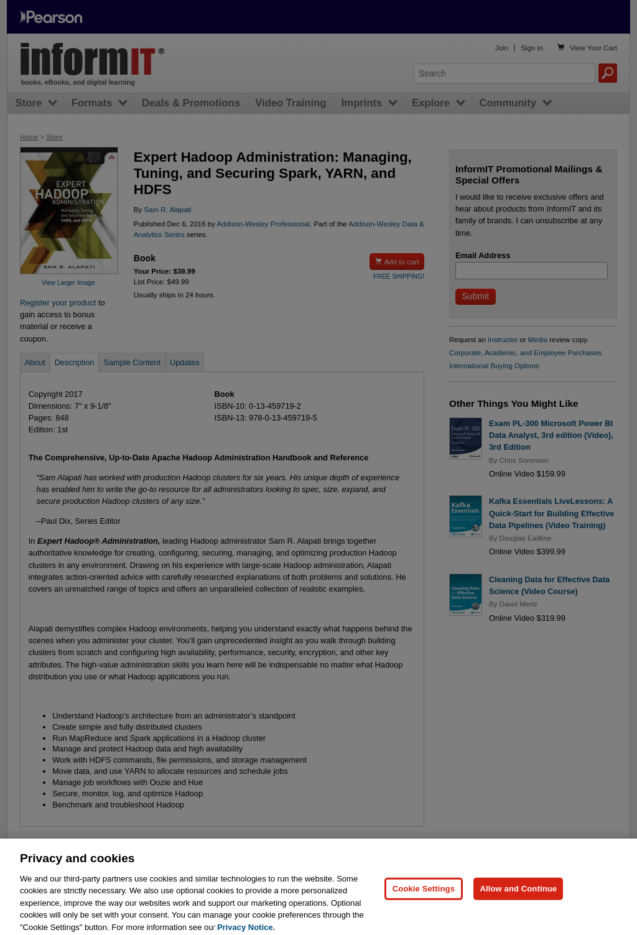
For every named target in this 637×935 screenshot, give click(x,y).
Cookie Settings (424, 895)
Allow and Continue (518, 895)
